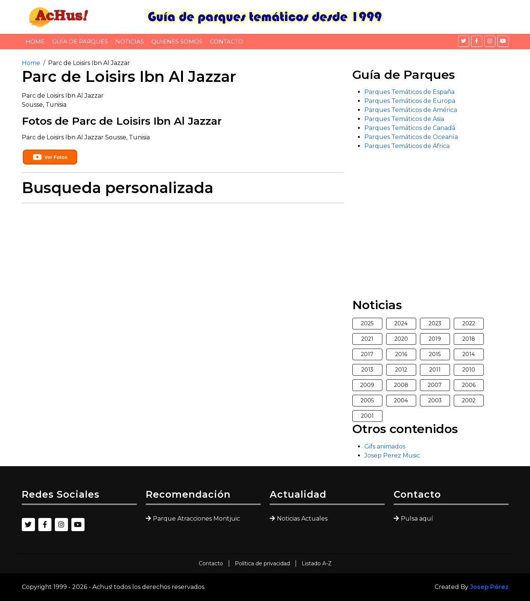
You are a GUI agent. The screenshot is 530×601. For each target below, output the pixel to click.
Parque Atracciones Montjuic (196, 518)
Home (35, 41)
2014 (468, 354)
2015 (435, 354)
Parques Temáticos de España (409, 91)
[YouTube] (503, 41)
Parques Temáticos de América (410, 109)
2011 (435, 369)
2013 (367, 369)
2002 (469, 400)
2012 (401, 369)
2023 (435, 323)
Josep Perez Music (392, 455)
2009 (367, 385)
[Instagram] (489, 41)
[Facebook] (476, 41)
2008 (401, 385)
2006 (469, 385)
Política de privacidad (262, 563)
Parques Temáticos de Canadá (409, 127)
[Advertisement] (182, 261)
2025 (367, 323)
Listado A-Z (317, 563)
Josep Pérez (489, 586)
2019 (435, 338)
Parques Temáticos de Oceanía (411, 136)
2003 (435, 400)
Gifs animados (384, 446)
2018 (468, 338)
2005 (367, 400)
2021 (367, 338)
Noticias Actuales (302, 518)
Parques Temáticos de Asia (404, 118)
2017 (367, 354)
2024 (401, 323)
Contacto (226, 41)
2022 (468, 323)
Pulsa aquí (417, 518)
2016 (401, 354)
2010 (468, 369)
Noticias (129, 41)
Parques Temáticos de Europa (409, 100)
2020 (401, 338)
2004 (401, 400)
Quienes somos (176, 41)
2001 (367, 415)
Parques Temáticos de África (407, 145)
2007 (435, 385)
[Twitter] (463, 41)
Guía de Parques (80, 41)
